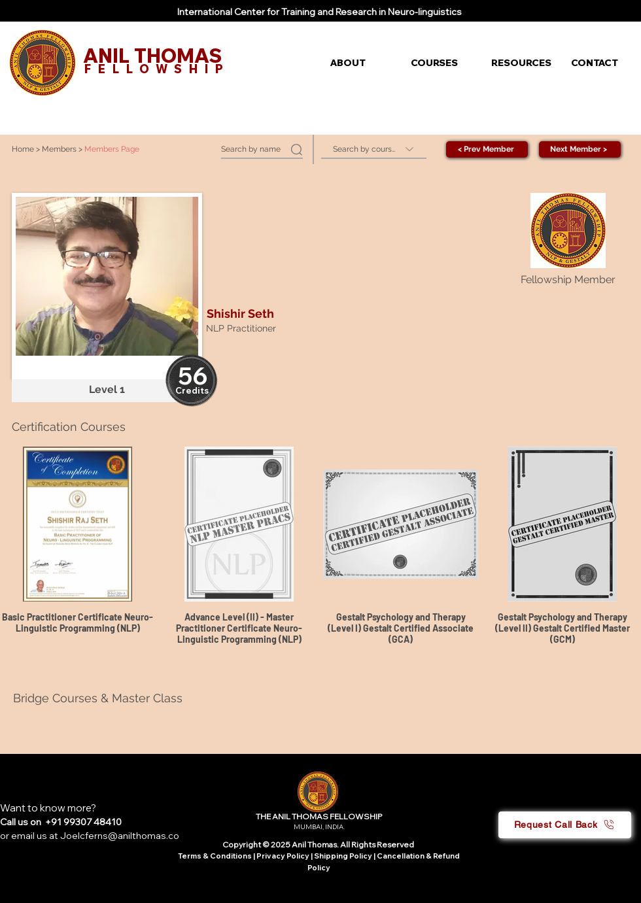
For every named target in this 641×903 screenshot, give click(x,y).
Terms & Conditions (215, 855)
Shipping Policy (343, 855)
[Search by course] (373, 149)
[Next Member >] (580, 149)
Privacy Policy (283, 855)
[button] (360, 62)
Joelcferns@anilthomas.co (119, 836)
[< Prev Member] (487, 149)
